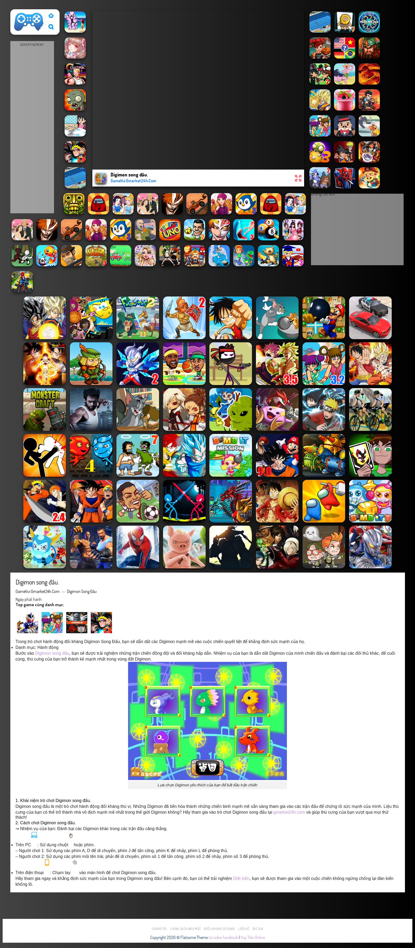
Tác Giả (257, 929)
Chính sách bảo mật (185, 929)
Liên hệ (243, 929)
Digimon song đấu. (82, 591)
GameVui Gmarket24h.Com (38, 591)
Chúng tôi (159, 929)
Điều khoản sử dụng (219, 929)
